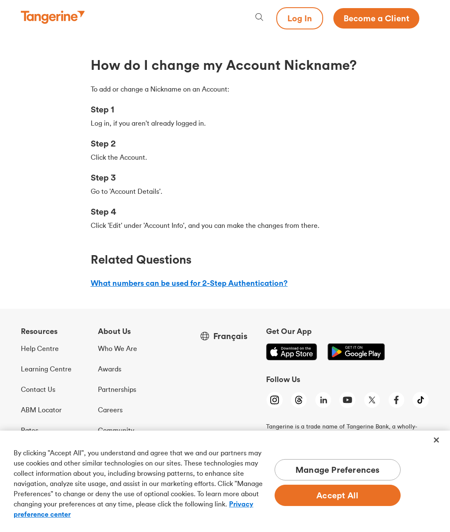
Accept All (337, 495)
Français (230, 336)
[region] (225, 481)
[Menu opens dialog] (424, 18)
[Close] (436, 440)
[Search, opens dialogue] (259, 18)
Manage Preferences (337, 469)
